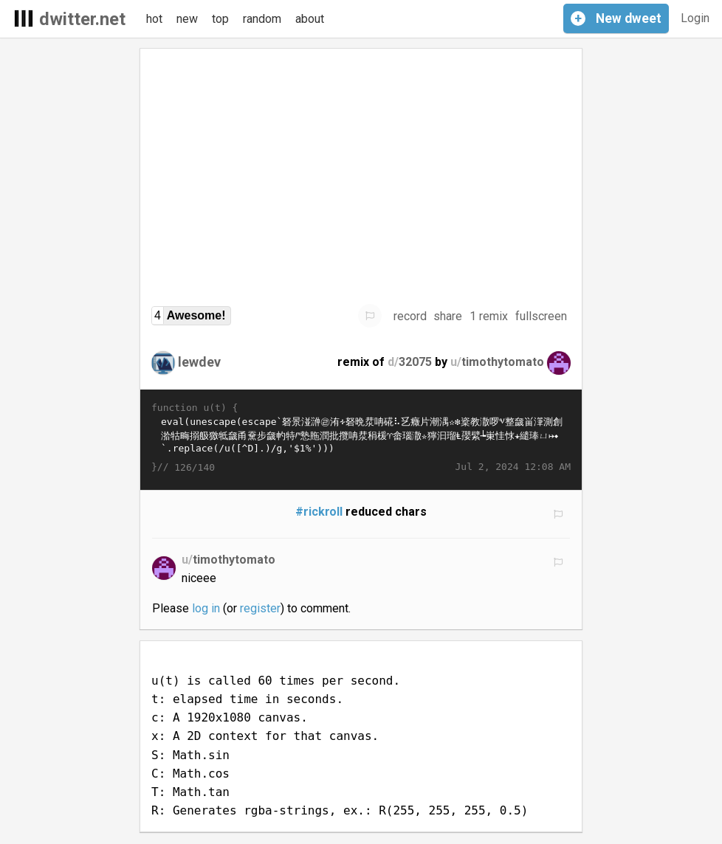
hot (154, 19)
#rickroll (319, 512)
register (260, 608)
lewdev (199, 362)
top (220, 19)
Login (695, 18)
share (447, 316)
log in (206, 608)
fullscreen (541, 316)
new (187, 19)
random (262, 19)
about (309, 19)
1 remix (489, 316)
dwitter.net (82, 19)
